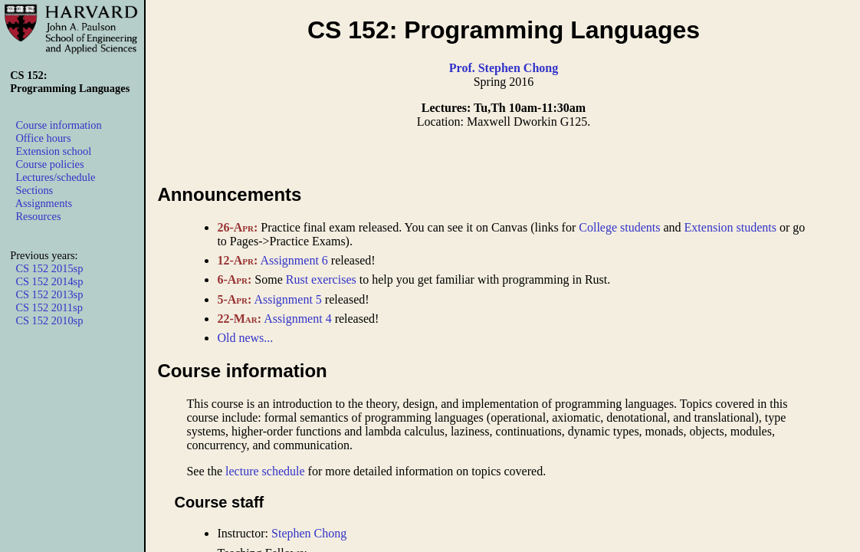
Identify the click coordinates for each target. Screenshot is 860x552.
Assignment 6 (293, 260)
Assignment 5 (287, 299)
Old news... (245, 337)
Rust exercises (321, 279)
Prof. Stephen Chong (503, 67)
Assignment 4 (297, 318)
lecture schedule (265, 471)
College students (619, 227)
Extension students (730, 227)
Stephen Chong (308, 533)
